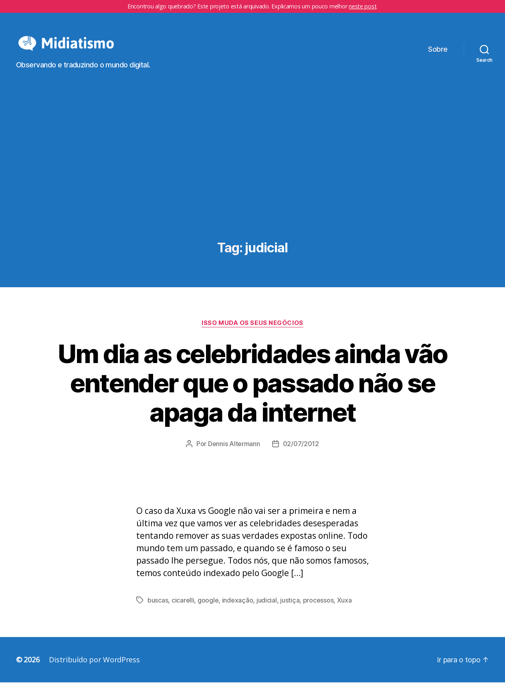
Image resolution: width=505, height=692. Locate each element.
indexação (237, 610)
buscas (157, 610)
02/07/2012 (301, 453)
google (208, 610)
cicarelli (183, 610)
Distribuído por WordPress (94, 669)
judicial (267, 610)
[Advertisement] (252, 182)
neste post (362, 6)
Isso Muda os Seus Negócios (252, 332)
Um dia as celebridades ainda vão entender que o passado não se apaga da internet (253, 392)
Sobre (438, 54)
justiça (289, 610)
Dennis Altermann (234, 453)
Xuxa (344, 610)
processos (318, 610)
